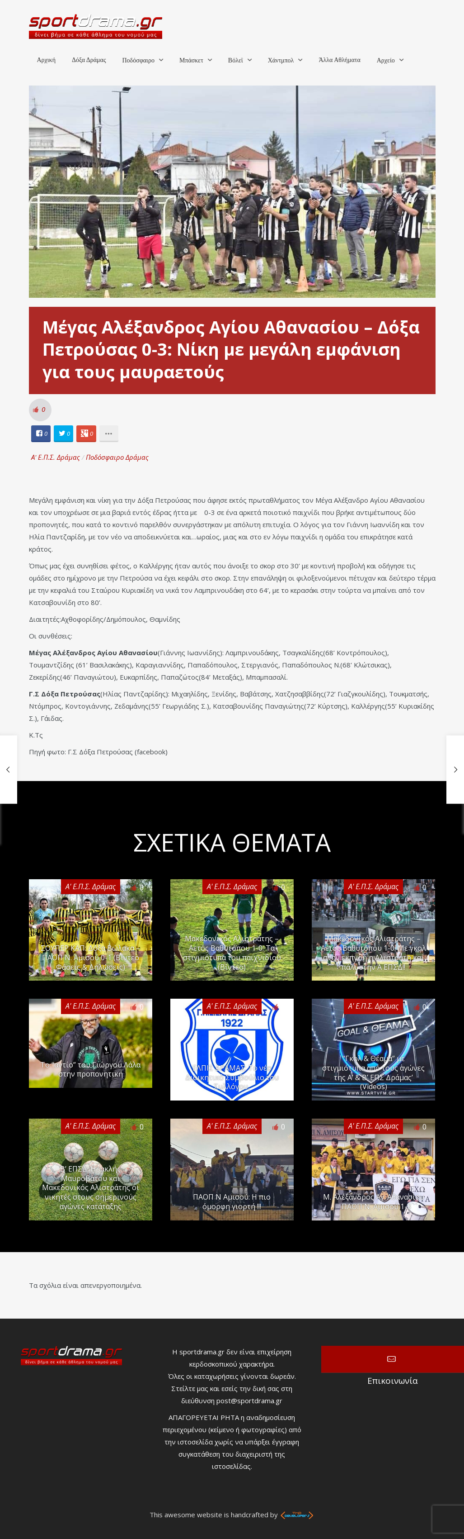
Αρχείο (386, 60)
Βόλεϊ (235, 60)
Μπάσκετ (191, 60)
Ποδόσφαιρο (138, 60)
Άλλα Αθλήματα (339, 60)
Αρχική (46, 60)
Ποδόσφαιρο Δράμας (117, 457)
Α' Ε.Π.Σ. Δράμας (55, 457)
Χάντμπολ (281, 60)
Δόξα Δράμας (89, 60)
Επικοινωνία (392, 1359)
